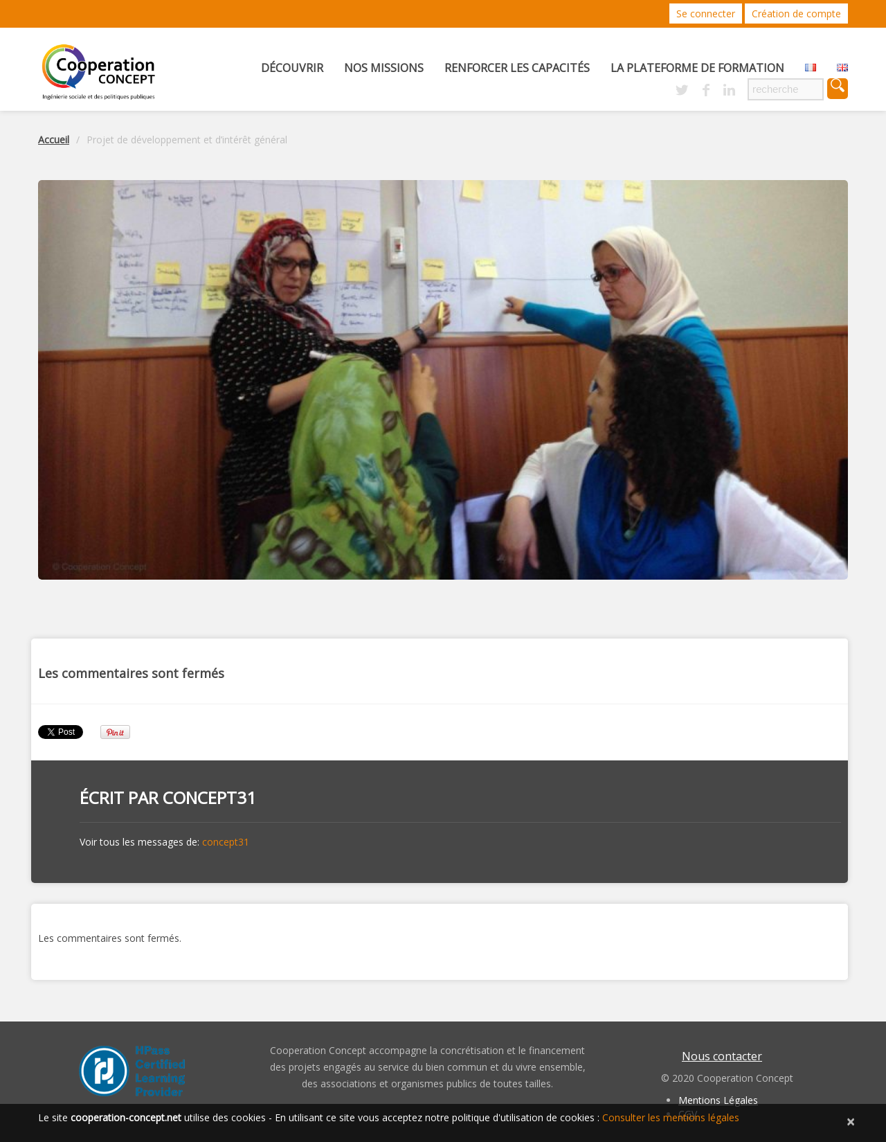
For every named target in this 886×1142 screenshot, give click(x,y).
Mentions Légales (718, 1100)
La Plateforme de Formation (697, 68)
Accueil (53, 139)
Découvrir (292, 68)
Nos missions (384, 68)
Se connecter (705, 13)
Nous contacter (722, 1056)
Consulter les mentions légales (670, 1117)
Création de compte (796, 13)
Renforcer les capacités (517, 68)
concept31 (209, 797)
